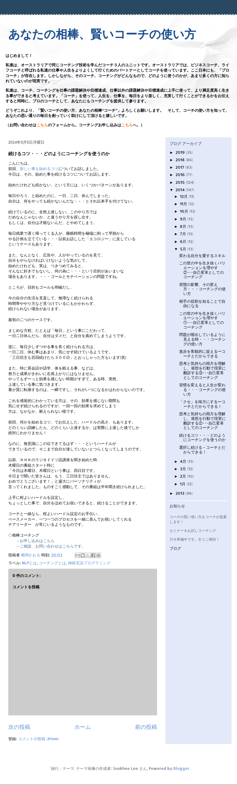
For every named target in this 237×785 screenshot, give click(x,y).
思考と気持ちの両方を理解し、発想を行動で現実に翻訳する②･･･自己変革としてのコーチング (202, 420)
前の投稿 (146, 726)
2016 (181, 174)
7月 (183, 233)
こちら (42, 125)
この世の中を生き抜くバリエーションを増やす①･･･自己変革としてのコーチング (202, 320)
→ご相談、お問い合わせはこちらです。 (50, 546)
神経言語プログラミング (89, 562)
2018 (181, 159)
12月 (184, 196)
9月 (183, 219)
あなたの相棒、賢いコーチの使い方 (102, 34)
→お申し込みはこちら (35, 540)
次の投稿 (19, 726)
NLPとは (29, 562)
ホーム (82, 726)
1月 (183, 484)
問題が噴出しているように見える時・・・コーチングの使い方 (202, 339)
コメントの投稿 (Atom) (38, 738)
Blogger (181, 768)
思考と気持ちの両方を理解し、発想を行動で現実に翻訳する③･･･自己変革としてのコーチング (202, 370)
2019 (181, 152)
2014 (181, 189)
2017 (180, 167)
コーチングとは (52, 562)
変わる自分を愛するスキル (202, 255)
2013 (180, 493)
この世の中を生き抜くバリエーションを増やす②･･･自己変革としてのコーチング (202, 270)
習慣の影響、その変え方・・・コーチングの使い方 (202, 289)
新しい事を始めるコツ (39, 168)
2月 (183, 476)
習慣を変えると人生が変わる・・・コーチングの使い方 (202, 389)
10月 (184, 211)
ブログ (175, 548)
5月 (183, 249)
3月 (183, 468)
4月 (183, 461)
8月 (183, 226)
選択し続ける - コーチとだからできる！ (202, 449)
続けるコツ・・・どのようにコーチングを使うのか (202, 437)
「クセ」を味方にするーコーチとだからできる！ (202, 404)
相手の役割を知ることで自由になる (202, 303)
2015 (181, 182)
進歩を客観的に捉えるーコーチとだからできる (202, 353)
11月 (184, 203)
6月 (183, 241)
